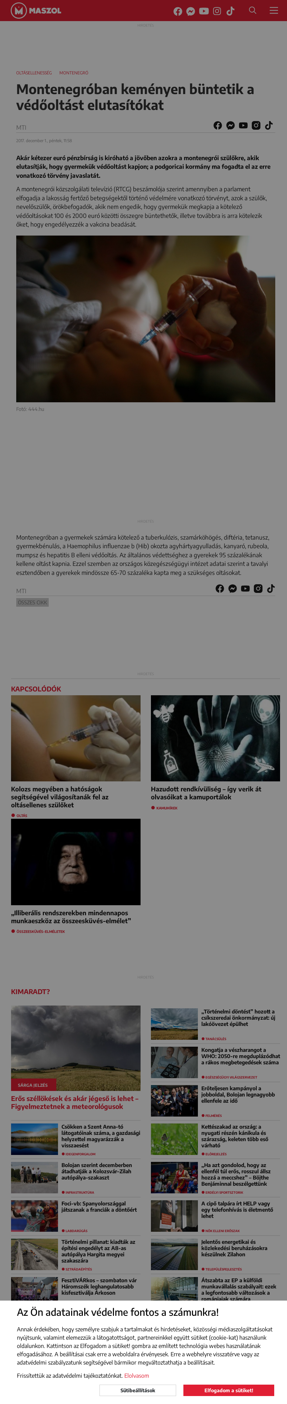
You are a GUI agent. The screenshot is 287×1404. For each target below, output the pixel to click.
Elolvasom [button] (136, 1375)
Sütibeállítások (138, 1390)
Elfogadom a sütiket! (228, 1390)
